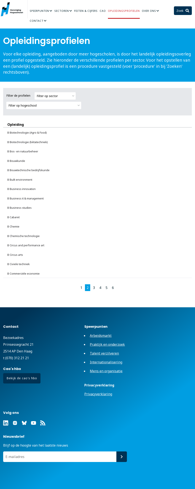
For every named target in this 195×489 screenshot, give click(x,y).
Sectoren (61, 11)
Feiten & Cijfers (86, 11)
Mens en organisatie (106, 371)
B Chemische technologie (23, 236)
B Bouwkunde (16, 161)
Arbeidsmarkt (101, 335)
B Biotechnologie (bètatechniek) (27, 142)
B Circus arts (15, 255)
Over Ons (149, 11)
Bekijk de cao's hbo (22, 378)
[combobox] (55, 96)
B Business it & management (25, 198)
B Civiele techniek (18, 264)
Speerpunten (39, 11)
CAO (103, 11)
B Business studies (19, 208)
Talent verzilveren (104, 353)
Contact (36, 21)
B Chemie (13, 226)
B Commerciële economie (23, 273)
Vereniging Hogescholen (13, 9)
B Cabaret (13, 217)
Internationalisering (106, 362)
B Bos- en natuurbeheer (22, 151)
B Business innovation (21, 189)
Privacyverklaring (98, 394)
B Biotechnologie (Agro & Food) (27, 132)
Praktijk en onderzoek (107, 344)
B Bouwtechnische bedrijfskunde (28, 170)
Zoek (180, 11)
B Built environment (19, 180)
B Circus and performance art (25, 245)
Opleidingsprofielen (124, 11)
